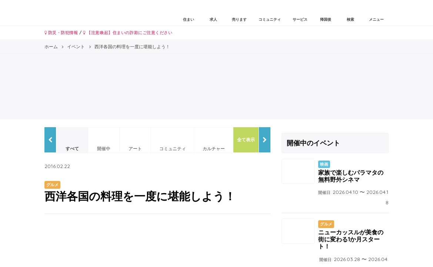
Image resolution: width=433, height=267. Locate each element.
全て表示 (246, 139)
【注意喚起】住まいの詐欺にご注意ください (127, 32)
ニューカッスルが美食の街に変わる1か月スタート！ (350, 239)
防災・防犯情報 (61, 32)
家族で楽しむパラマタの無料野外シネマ (350, 176)
